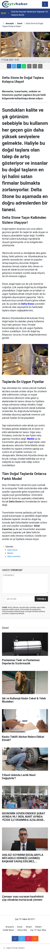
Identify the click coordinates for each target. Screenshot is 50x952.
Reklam (38, 927)
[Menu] (45, 4)
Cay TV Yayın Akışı (38, 930)
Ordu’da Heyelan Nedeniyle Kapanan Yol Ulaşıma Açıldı (29, 13)
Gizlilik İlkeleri (8, 930)
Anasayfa (10, 927)
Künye (20, 927)
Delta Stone (12, 550)
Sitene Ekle (22, 930)
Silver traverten (13, 556)
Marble (10, 553)
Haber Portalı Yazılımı (16, 948)
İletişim (29, 927)
